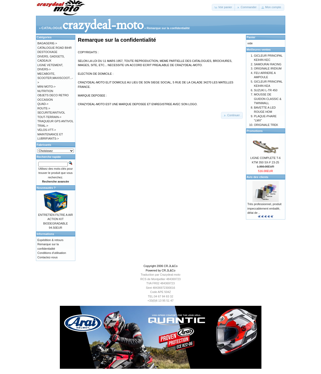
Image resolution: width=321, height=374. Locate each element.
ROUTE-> (44, 108)
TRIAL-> (43, 125)
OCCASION (45, 99)
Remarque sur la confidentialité (168, 28)
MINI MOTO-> (47, 86)
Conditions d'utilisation (52, 252)
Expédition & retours (51, 240)
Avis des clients (258, 177)
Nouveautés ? (46, 187)
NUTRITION (45, 91)
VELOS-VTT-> (47, 129)
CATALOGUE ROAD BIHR (55, 47)
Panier (251, 37)
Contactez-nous (48, 257)
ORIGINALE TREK (266, 124)
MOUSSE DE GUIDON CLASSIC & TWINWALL (268, 99)
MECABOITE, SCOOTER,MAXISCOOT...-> (55, 78)
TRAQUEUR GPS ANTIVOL (56, 121)
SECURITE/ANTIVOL (51, 112)
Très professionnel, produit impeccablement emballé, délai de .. (265, 208)
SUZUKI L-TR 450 (265, 90)
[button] (223, 7)
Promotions (255, 130)
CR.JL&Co (170, 266)
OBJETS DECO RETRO (53, 95)
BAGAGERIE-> (47, 43)
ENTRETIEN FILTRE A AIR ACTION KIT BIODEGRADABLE (55, 219)
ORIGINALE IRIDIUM (268, 68)
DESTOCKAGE (47, 52)
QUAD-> (43, 103)
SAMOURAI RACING (268, 64)
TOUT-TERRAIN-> (49, 117)
